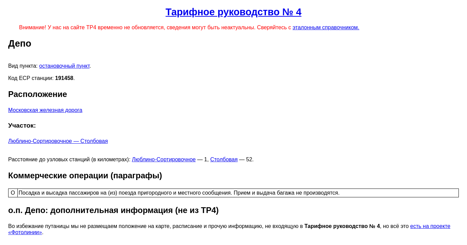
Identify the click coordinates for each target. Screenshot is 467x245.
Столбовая (224, 159)
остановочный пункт (64, 66)
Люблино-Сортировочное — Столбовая (58, 141)
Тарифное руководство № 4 (233, 11)
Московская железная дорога (45, 110)
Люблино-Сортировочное (164, 159)
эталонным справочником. (326, 27)
